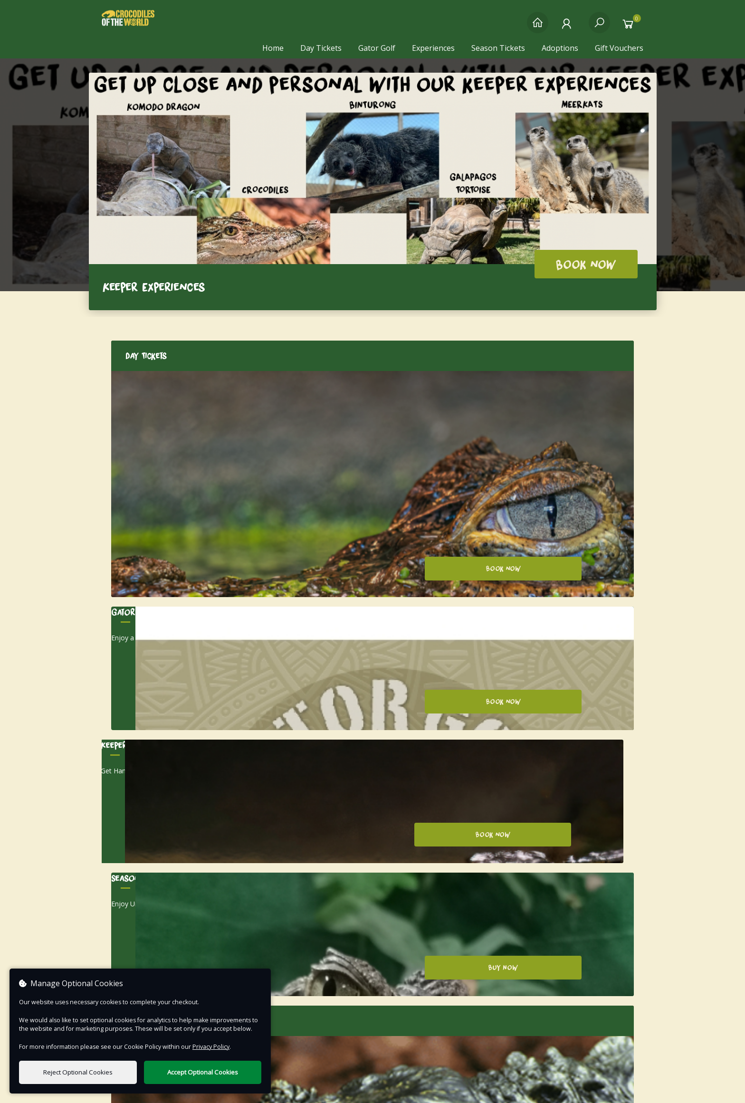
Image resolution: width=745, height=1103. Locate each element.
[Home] (537, 27)
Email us (191, 954)
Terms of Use (373, 1088)
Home (273, 48)
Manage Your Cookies (549, 997)
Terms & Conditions (548, 968)
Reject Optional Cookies (78, 1072)
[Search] (599, 27)
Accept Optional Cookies (202, 1072)
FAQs (548, 983)
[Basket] (630, 27)
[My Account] (568, 27)
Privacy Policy (548, 954)
